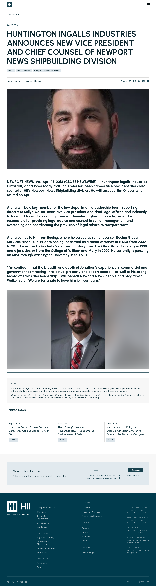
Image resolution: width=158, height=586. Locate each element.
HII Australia (42, 552)
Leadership (42, 527)
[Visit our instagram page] (143, 81)
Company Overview (46, 508)
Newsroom (42, 563)
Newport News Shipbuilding (43, 542)
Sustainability (43, 523)
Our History (42, 512)
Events (40, 567)
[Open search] (144, 4)
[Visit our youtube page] (148, 81)
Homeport (86, 547)
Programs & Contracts (92, 516)
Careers (85, 532)
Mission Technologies (46, 548)
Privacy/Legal (88, 552)
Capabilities (87, 508)
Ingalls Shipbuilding (45, 537)
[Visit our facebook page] (134, 81)
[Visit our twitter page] (139, 81)
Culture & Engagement (43, 517)
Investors (86, 536)
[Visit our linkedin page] (130, 81)
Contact (85, 540)
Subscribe (136, 470)
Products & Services (91, 512)
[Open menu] (148, 4)
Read (13, 440)
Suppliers (86, 528)
